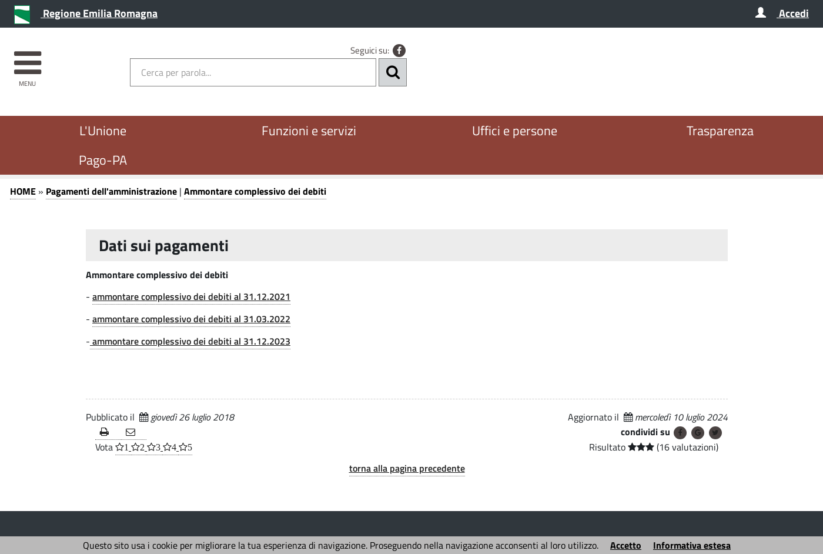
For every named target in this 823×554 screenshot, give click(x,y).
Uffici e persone (514, 130)
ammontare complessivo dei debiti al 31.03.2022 (191, 319)
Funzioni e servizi (309, 130)
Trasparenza (720, 130)
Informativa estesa (692, 545)
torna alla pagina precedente (407, 468)
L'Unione (102, 130)
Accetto (625, 545)
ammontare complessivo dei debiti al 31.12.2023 (190, 341)
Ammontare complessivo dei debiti (255, 191)
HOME (23, 191)
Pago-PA (103, 160)
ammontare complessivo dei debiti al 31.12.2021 (191, 296)
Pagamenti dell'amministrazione (111, 191)
